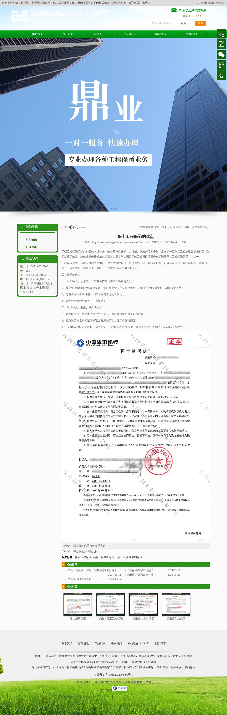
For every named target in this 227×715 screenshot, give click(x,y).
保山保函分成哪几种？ (86, 551)
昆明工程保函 (83, 557)
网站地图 (133, 643)
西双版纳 (109, 682)
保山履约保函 (78, 618)
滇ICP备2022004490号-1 (119, 674)
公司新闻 (31, 239)
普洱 (130, 682)
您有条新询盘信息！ (211, 2)
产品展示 (129, 34)
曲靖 (136, 682)
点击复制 (121, 662)
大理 (149, 682)
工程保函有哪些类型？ (140, 570)
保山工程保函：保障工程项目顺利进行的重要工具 (97, 570)
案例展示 (160, 34)
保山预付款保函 (176, 618)
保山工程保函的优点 (196, 227)
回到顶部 (160, 643)
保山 (142, 682)
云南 (95, 682)
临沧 (124, 682)
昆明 (101, 682)
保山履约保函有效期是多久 (89, 545)
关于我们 (68, 34)
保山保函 (45, 2)
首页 (164, 227)
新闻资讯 (99, 34)
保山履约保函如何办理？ (141, 574)
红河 (118, 682)
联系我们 (191, 34)
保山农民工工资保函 (110, 618)
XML (146, 643)
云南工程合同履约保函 (128, 557)
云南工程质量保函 (103, 557)
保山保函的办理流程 (79, 579)
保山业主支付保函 (143, 618)
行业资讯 (31, 247)
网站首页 (37, 34)
